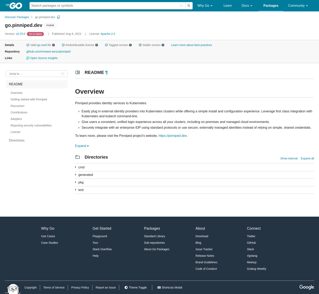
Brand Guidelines (206, 262)
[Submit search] (189, 5)
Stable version (152, 45)
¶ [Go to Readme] (106, 72)
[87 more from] (75, 174)
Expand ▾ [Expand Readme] (82, 146)
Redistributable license (80, 45)
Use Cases (48, 236)
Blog (198, 242)
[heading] (17, 5)
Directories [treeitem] (16, 140)
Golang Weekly (256, 268)
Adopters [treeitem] (16, 119)
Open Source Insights (42, 58)
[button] (27, 45)
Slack (250, 249)
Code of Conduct (206, 268)
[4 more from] (75, 167)
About (200, 228)
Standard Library (154, 236)
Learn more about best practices (191, 45)
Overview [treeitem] (16, 92)
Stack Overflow (102, 249)
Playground (100, 236)
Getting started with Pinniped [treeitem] (29, 99)
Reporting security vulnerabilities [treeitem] (31, 125)
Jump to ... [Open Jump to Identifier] (15, 73)
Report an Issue (106, 287)
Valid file (40, 45)
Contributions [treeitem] (19, 112)
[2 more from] (75, 189)
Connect (254, 228)
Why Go (206, 5)
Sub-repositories (154, 242)
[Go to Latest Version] (36, 33)
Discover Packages (17, 17)
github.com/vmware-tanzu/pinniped (48, 51)
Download (202, 236)
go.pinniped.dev (45, 17)
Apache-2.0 (108, 33)
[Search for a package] (107, 5)
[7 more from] (75, 182)
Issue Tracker (204, 249)
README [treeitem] (16, 84)
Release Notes (205, 255)
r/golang (252, 255)
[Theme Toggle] (135, 287)
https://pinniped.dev (172, 135)
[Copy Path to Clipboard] (58, 17)
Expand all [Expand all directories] (307, 158)
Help (95, 255)
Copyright (30, 287)
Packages (271, 5)
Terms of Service (53, 287)
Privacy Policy (80, 287)
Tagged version (118, 45)
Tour (95, 242)
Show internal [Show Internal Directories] (289, 158)
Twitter (251, 236)
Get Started (102, 228)
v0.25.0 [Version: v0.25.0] (15, 33)
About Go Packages (156, 249)
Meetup (252, 262)
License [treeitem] (15, 132)
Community (298, 5)
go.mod (42, 45)
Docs (248, 5)
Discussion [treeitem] (17, 106)
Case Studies (49, 242)
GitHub (251, 242)
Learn (228, 5)
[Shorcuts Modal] (169, 287)
